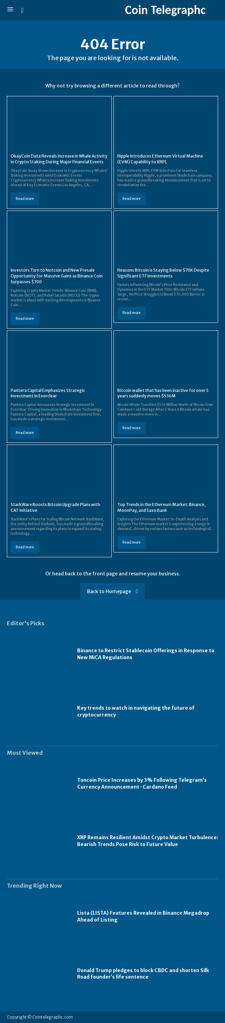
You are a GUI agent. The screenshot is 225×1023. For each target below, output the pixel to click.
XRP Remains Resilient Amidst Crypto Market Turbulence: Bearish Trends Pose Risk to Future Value (147, 840)
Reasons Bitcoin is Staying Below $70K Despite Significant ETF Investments (163, 273)
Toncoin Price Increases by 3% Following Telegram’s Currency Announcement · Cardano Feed (142, 783)
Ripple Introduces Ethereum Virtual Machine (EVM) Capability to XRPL (160, 158)
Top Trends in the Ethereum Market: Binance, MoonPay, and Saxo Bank (161, 507)
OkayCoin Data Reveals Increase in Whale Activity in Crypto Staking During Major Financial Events (59, 158)
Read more (25, 198)
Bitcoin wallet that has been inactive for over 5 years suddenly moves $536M (163, 393)
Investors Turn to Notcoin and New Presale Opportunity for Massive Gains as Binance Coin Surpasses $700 (57, 276)
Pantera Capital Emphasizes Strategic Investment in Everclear (48, 393)
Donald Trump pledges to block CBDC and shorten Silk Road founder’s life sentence (143, 973)
